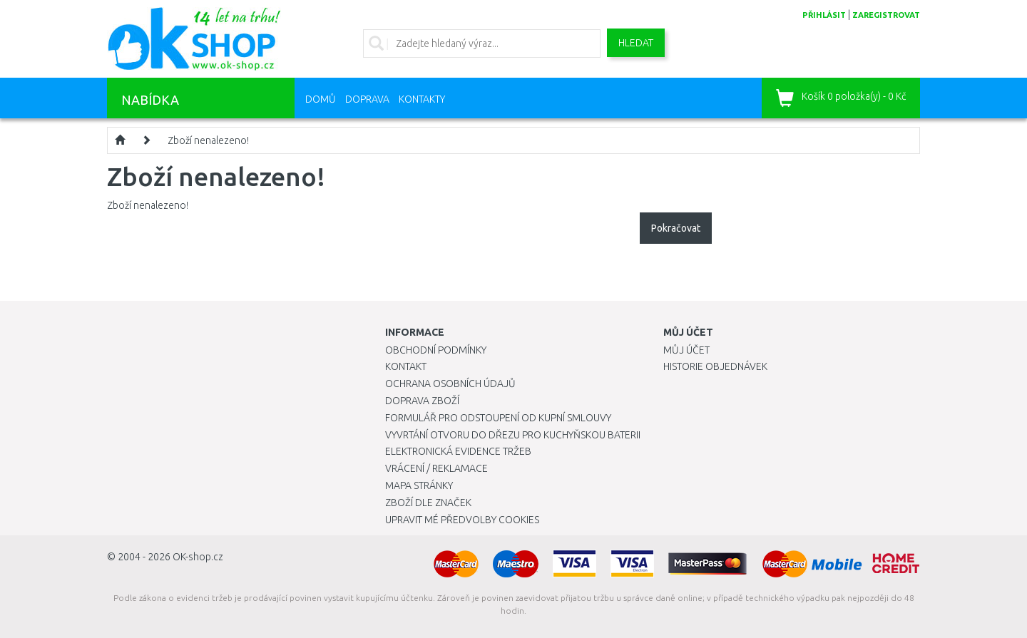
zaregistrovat (886, 15)
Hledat (635, 42)
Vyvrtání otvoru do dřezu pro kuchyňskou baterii (512, 435)
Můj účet (686, 350)
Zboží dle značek (428, 502)
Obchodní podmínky (435, 350)
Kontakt (405, 366)
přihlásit (824, 15)
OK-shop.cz (198, 556)
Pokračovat (675, 228)
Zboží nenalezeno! (208, 140)
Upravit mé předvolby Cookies (462, 519)
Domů (320, 99)
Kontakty (422, 99)
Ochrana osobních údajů (450, 383)
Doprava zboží (422, 400)
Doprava (367, 99)
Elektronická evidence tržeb (458, 451)
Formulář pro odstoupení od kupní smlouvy (498, 417)
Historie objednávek (715, 366)
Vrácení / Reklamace (436, 468)
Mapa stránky (419, 485)
